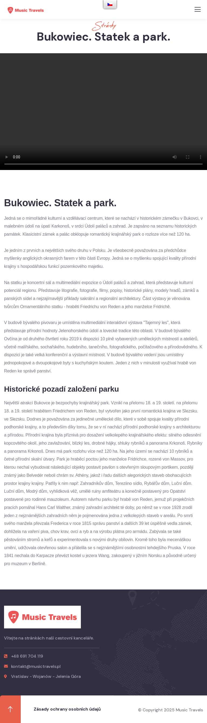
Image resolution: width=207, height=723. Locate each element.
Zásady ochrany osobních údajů (67, 709)
